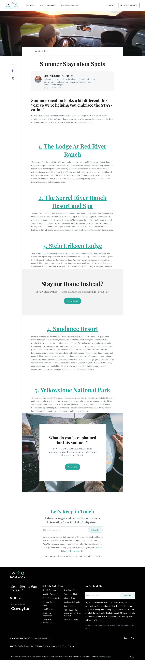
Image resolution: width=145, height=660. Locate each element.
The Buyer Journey (48, 5)
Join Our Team (69, 598)
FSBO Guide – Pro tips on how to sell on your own (72, 613)
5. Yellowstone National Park (72, 390)
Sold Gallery (69, 606)
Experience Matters (71, 594)
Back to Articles (42, 51)
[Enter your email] (67, 530)
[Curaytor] (21, 611)
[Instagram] (20, 598)
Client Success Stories (51, 598)
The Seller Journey (69, 5)
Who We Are (30, 5)
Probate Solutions (71, 620)
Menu (110, 5)
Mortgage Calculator (72, 602)
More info (107, 657)
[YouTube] (15, 598)
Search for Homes (50, 590)
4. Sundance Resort (72, 328)
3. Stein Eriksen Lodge (72, 245)
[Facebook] (11, 598)
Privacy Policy (129, 638)
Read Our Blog (49, 609)
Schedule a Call (70, 590)
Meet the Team (49, 594)
